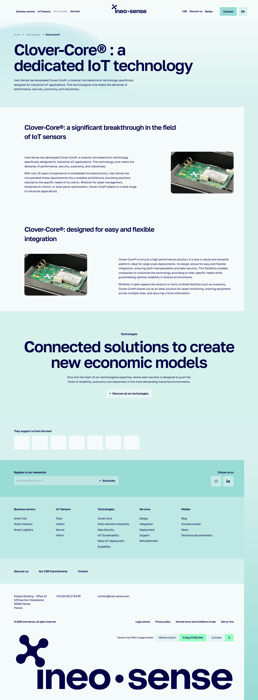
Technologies (60, 11)
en (243, 11)
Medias (209, 11)
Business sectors (25, 11)
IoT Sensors (44, 11)
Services (75, 11)
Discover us (195, 11)
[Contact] (228, 11)
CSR (184, 11)
